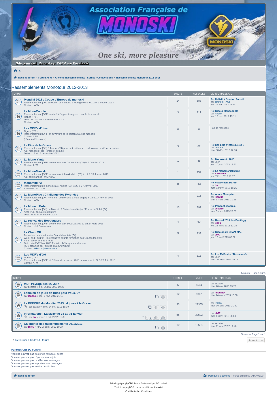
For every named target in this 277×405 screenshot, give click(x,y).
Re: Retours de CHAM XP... (226, 232)
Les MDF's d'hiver (36, 128)
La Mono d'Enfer (35, 206)
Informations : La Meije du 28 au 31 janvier (53, 313)
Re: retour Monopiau (223, 194)
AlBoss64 (220, 173)
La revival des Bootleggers (42, 220)
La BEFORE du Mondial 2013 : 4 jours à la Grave (57, 303)
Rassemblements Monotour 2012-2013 (49, 87)
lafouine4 (220, 292)
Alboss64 (158, 387)
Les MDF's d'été (35, 254)
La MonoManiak (35, 171)
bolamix (219, 147)
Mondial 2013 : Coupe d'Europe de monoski (54, 99)
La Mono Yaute (34, 159)
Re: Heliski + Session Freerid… (229, 99)
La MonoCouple (35, 111)
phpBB (128, 383)
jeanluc (219, 197)
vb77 (217, 234)
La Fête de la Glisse (37, 145)
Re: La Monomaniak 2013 (225, 171)
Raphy (218, 113)
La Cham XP (32, 232)
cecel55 (219, 208)
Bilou (218, 223)
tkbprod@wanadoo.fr (45, 248)
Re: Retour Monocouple (224, 111)
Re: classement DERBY (224, 182)
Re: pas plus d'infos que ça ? (227, 145)
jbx (216, 185)
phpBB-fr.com (132, 387)
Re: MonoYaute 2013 (222, 159)
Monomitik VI (33, 183)
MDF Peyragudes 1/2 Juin (41, 284)
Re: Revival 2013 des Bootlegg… (230, 220)
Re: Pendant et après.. (223, 206)
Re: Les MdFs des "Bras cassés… (230, 254)
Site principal (26, 63)
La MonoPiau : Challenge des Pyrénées (51, 194)
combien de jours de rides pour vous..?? (52, 293)
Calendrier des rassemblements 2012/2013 (53, 323)
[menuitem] (18, 71)
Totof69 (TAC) (222, 102)
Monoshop (47, 63)
